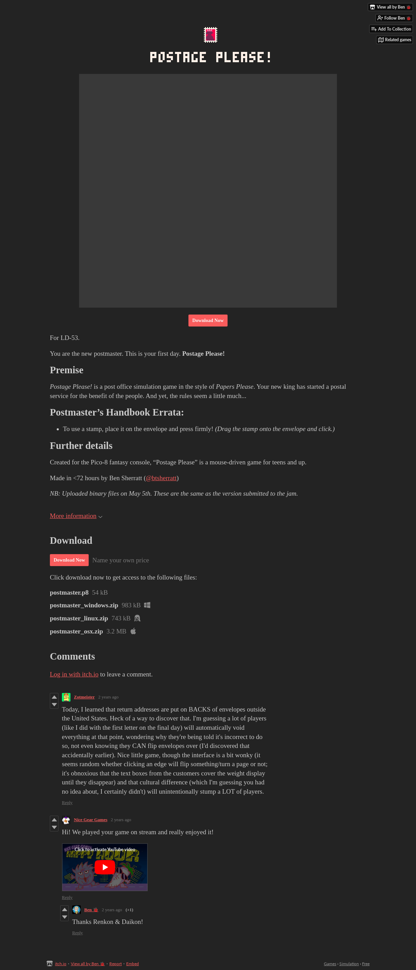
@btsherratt (161, 478)
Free (366, 963)
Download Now (207, 320)
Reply (67, 802)
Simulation (349, 963)
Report (115, 963)
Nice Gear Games (90, 819)
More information (76, 515)
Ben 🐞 (91, 909)
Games (330, 963)
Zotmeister (84, 696)
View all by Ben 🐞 (88, 963)
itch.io (60, 963)
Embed (132, 963)
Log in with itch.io (74, 674)
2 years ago (108, 696)
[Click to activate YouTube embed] (105, 867)
